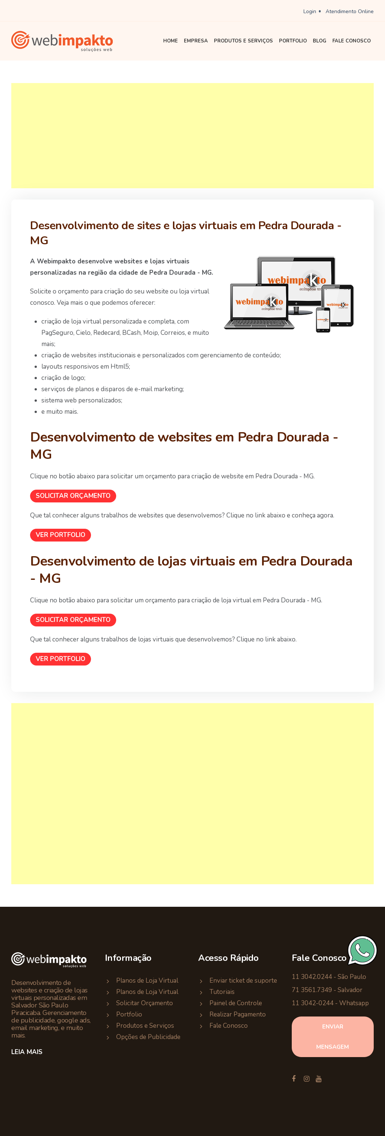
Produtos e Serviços (243, 41)
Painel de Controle (235, 1003)
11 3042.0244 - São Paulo (329, 977)
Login (309, 11)
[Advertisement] (192, 135)
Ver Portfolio (60, 535)
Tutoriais (222, 992)
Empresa (196, 41)
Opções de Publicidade (148, 1037)
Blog (319, 41)
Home (170, 41)
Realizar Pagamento (237, 1014)
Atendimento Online (350, 11)
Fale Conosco (351, 41)
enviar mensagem (332, 1037)
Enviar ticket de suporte (243, 980)
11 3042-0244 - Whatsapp (330, 1003)
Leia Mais (26, 1052)
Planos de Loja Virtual (147, 980)
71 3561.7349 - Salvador (327, 990)
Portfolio (293, 41)
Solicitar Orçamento (73, 496)
